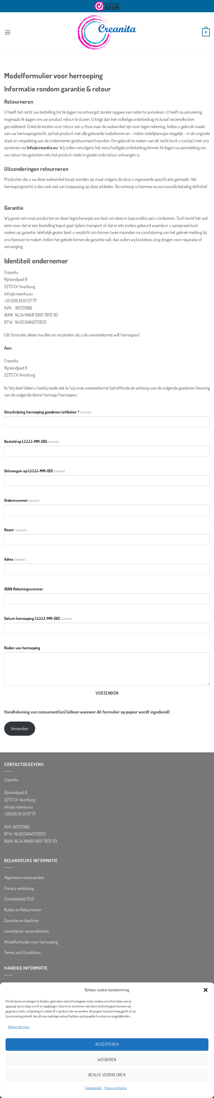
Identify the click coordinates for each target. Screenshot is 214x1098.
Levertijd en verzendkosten (26, 931)
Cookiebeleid (93, 1088)
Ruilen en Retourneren (23, 909)
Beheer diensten (19, 1027)
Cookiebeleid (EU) (19, 899)
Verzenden (107, 693)
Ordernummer (22, 500)
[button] (205, 990)
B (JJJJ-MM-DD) (31, 441)
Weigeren (107, 1059)
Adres (14, 559)
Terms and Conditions (22, 952)
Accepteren (107, 1044)
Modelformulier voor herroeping (31, 942)
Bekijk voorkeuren (107, 1074)
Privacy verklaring (115, 1088)
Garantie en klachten (21, 920)
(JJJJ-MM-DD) (34, 470)
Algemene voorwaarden (24, 877)
